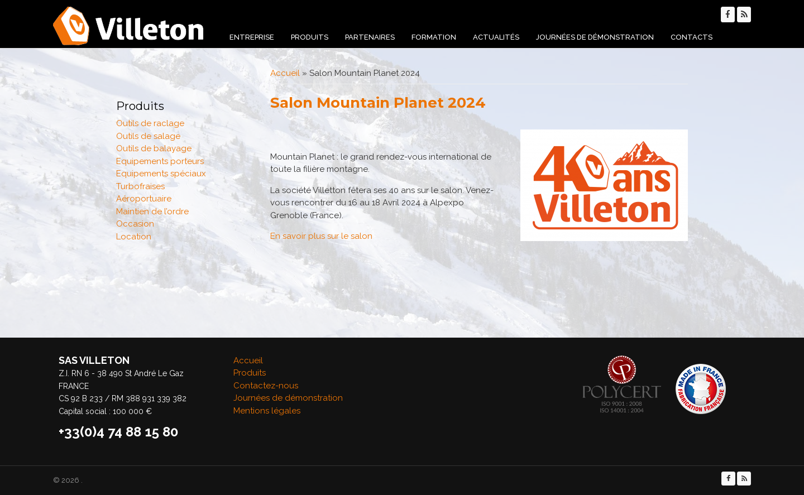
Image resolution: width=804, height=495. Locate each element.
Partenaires (370, 37)
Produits (309, 37)
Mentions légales (266, 411)
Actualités (496, 37)
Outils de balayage (154, 148)
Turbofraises (140, 186)
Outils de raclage (150, 123)
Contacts (691, 37)
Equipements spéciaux (161, 174)
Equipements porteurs (160, 161)
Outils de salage (148, 136)
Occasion (135, 224)
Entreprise (251, 37)
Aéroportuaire (143, 199)
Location (133, 237)
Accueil (285, 73)
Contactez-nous (265, 386)
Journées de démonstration (595, 37)
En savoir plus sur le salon (321, 236)
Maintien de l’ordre (152, 211)
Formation (433, 37)
